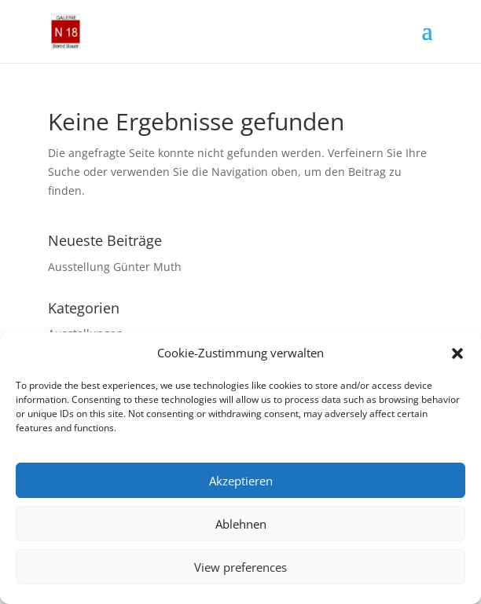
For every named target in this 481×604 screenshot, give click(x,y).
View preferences (240, 567)
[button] (457, 353)
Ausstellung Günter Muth (115, 266)
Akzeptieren (241, 481)
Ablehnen (240, 524)
